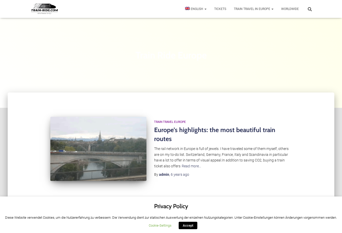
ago (180, 174)
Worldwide (290, 9)
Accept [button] (188, 225)
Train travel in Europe (253, 9)
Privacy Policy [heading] (171, 206)
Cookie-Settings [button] (160, 225)
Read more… (191, 166)
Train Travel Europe (170, 122)
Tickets (220, 9)
